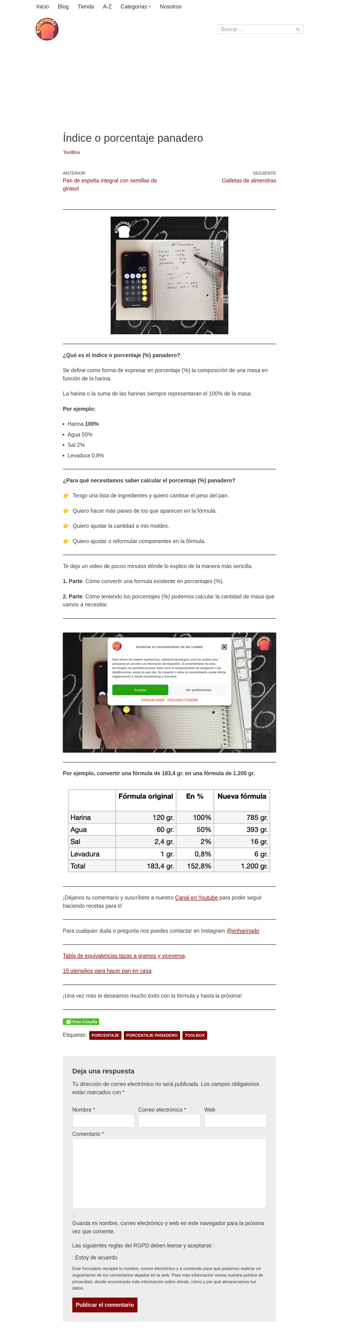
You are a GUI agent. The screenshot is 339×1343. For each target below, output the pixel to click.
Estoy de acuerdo (96, 1257)
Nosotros (171, 7)
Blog (63, 7)
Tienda (86, 7)
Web (209, 1110)
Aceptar (140, 690)
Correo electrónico (162, 1110)
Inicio (42, 7)
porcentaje (105, 1035)
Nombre (83, 1110)
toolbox (195, 1035)
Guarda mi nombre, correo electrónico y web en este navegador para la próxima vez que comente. (168, 1227)
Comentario (88, 1134)
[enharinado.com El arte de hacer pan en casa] (47, 29)
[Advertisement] (169, 80)
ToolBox (71, 152)
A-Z (107, 7)
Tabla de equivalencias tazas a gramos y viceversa (124, 956)
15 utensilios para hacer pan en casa (107, 971)
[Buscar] (255, 29)
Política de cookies (153, 699)
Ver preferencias (198, 690)
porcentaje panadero (152, 1035)
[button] (224, 647)
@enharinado (243, 931)
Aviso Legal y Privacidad (182, 699)
